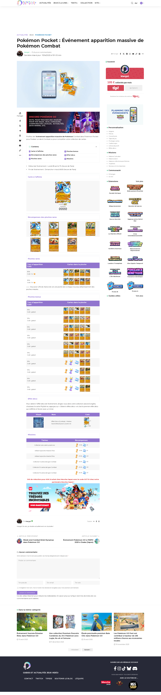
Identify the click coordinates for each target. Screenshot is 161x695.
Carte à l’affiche (37, 151)
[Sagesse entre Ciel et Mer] (135, 214)
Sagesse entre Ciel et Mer (135, 220)
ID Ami (111, 176)
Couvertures (113, 136)
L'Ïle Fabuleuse (115, 276)
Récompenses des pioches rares (44, 155)
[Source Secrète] (115, 214)
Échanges (112, 174)
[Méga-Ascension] (115, 201)
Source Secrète (114, 219)
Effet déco (71, 155)
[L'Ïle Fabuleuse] (115, 271)
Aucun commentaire (43, 52)
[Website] (94, 521)
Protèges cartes (114, 141)
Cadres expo (113, 143)
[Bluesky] (129, 671)
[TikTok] (124, 671)
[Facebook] (96, 521)
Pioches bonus (72, 151)
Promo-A (135, 291)
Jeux (31, 35)
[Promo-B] (115, 286)
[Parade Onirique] (115, 188)
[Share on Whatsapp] (130, 53)
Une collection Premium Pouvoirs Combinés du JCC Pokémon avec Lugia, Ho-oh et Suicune (64, 638)
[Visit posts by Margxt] (19, 521)
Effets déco (112, 148)
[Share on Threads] (20, 135)
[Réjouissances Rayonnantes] (135, 244)
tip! (116, 88)
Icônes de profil (114, 146)
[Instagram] (99, 521)
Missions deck (113, 159)
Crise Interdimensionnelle (135, 234)
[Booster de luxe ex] (135, 201)
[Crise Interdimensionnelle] (135, 229)
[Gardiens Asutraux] (115, 244)
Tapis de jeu (113, 138)
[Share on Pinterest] (126, 53)
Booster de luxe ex (135, 206)
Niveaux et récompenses (117, 166)
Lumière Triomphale (115, 263)
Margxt (27, 52)
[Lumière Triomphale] (115, 258)
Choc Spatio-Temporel (135, 263)
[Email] (133, 53)
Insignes (111, 131)
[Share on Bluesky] (20, 140)
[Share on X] (123, 53)
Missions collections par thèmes (119, 161)
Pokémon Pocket (43, 35)
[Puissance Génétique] (135, 271)
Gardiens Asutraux (114, 248)
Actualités (22, 35)
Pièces (111, 134)
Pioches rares (36, 159)
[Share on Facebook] (120, 53)
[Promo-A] (135, 285)
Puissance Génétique (135, 276)
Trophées (112, 163)
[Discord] (135, 672)
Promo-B (115, 292)
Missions (70, 159)
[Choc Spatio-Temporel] (135, 258)
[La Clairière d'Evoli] (115, 229)
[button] (132, 3)
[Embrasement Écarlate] (135, 187)
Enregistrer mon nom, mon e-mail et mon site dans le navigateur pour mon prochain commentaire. (49, 590)
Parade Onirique (115, 193)
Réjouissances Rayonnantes (135, 249)
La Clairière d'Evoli (114, 234)
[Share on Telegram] (20, 130)
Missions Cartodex (115, 156)
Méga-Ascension (115, 206)
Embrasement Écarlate (135, 191)
